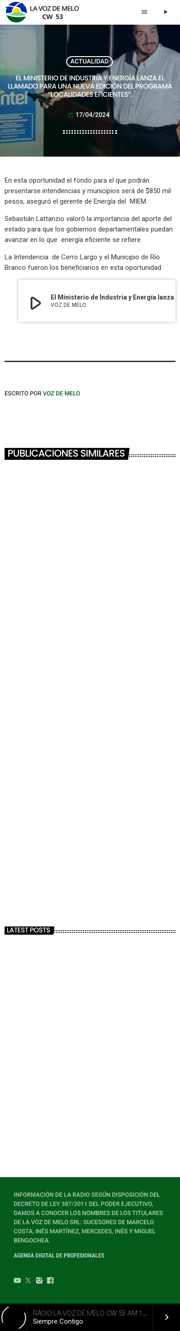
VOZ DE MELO (61, 393)
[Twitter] (28, 1282)
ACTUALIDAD (89, 61)
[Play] (165, 12)
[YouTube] (17, 1282)
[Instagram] (39, 1282)
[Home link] (45, 12)
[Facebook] (50, 1282)
